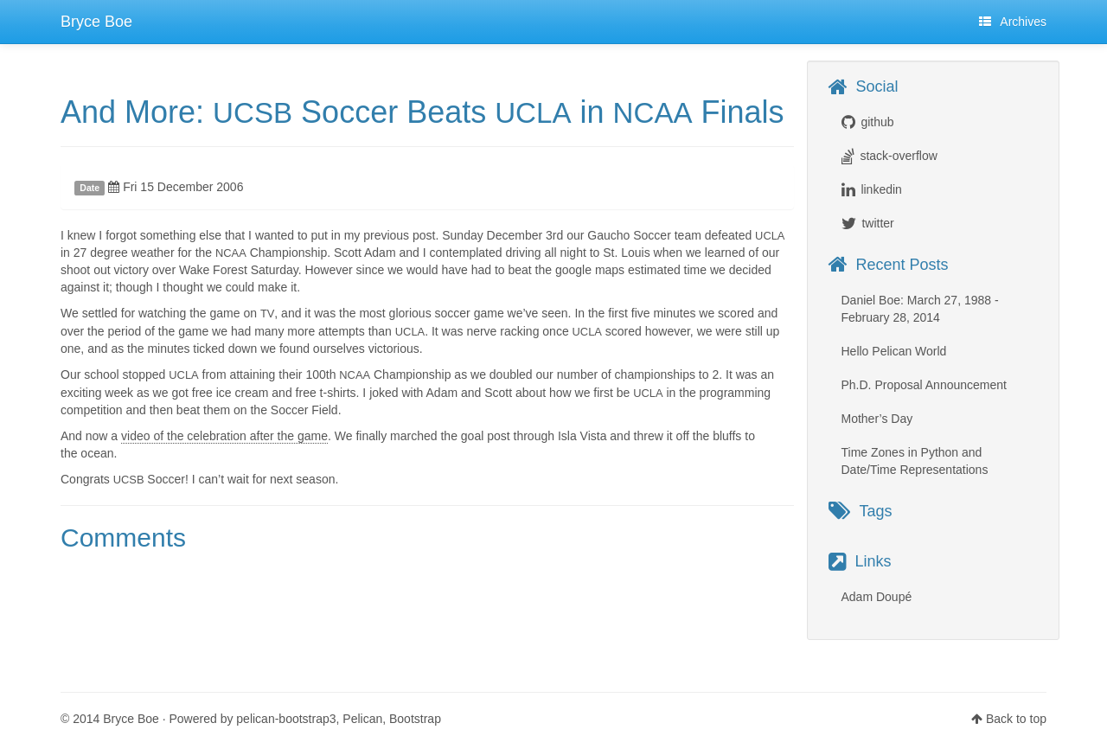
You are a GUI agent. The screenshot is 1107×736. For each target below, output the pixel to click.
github (877, 122)
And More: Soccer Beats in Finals (422, 112)
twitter (877, 223)
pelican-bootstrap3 (286, 719)
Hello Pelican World (894, 351)
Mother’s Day (877, 419)
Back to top (1016, 719)
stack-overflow (898, 156)
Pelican (362, 719)
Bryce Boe (96, 21)
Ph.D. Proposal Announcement (924, 385)
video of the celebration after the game (224, 436)
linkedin (881, 189)
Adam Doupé (876, 597)
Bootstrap (415, 719)
